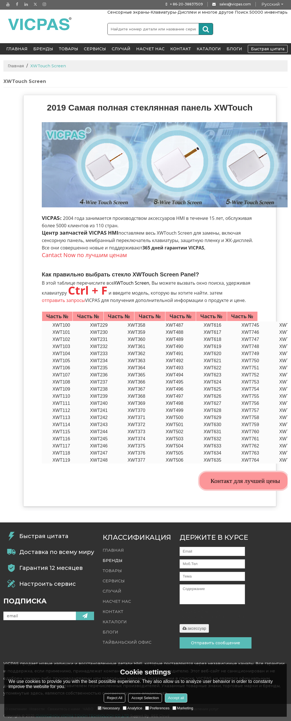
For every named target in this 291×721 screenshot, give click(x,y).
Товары (68, 48)
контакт (180, 48)
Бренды (43, 48)
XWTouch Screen (131, 283)
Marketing (182, 708)
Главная (16, 65)
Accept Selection (145, 698)
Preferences (157, 708)
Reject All (114, 698)
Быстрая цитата (267, 48)
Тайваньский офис (127, 642)
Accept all (176, 698)
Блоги (234, 48)
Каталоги (209, 48)
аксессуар (194, 628)
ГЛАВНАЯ (17, 48)
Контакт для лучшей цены (245, 480)
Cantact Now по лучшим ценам (84, 255)
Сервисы (95, 48)
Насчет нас (150, 48)
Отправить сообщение (215, 642)
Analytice (132, 708)
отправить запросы (63, 300)
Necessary (109, 708)
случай (121, 48)
